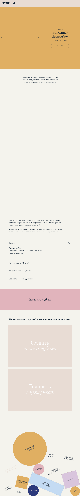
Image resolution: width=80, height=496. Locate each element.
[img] (40, 346)
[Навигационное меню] (77, 3)
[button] (60, 46)
